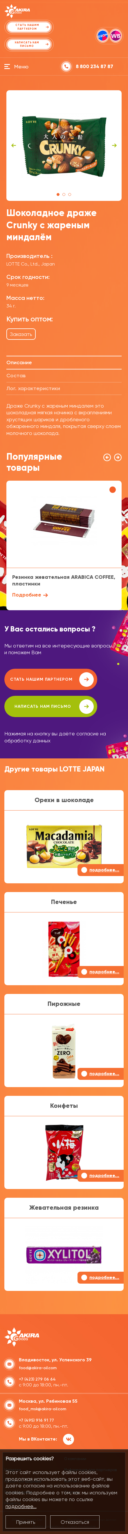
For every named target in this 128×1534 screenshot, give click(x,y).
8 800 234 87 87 (94, 66)
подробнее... (21, 1506)
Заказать (21, 334)
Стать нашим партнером (52, 679)
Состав (16, 375)
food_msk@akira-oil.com (42, 1408)
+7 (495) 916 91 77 (36, 1420)
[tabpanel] (64, 145)
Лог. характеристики (33, 388)
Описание (19, 362)
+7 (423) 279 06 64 (37, 1379)
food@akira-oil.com (38, 1367)
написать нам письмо (54, 706)
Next (114, 145)
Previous (13, 145)
